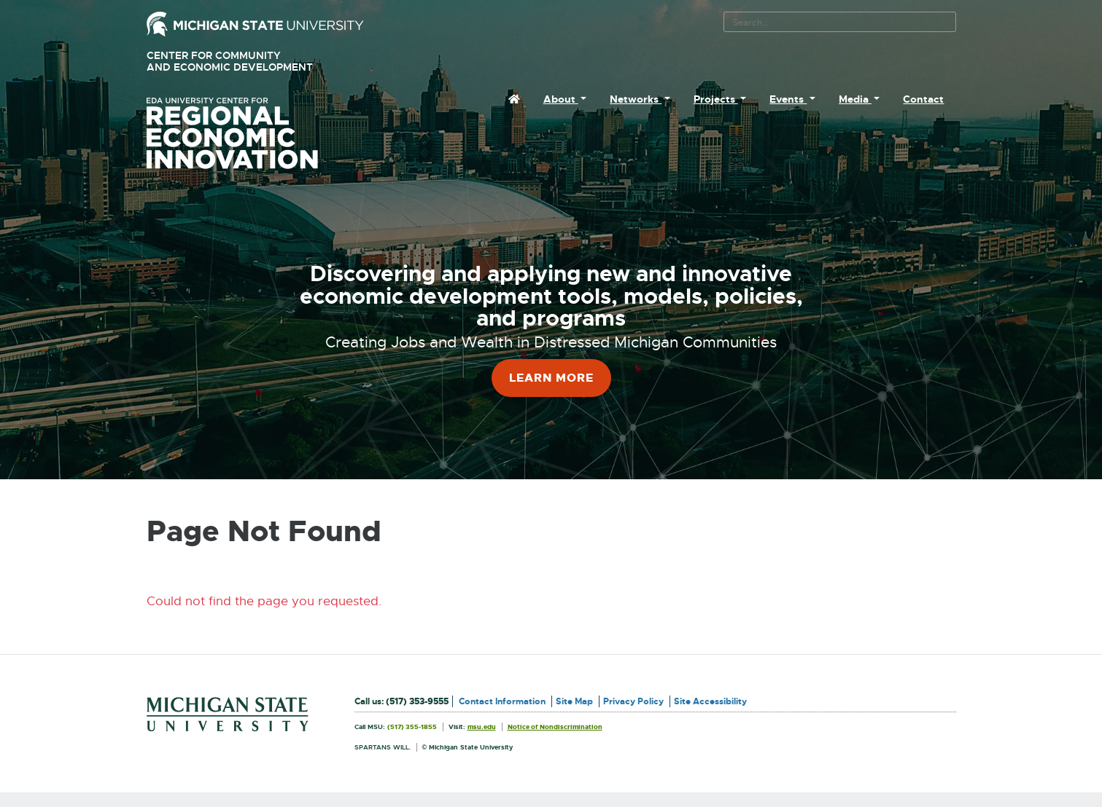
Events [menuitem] (788, 99)
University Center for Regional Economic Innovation (255, 133)
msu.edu (481, 727)
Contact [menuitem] (923, 99)
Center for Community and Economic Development (250, 61)
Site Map (574, 701)
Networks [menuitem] (635, 99)
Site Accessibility (710, 701)
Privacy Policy (633, 701)
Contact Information (502, 701)
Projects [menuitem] (716, 99)
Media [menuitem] (855, 99)
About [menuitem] (560, 99)
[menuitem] (514, 99)
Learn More (551, 377)
